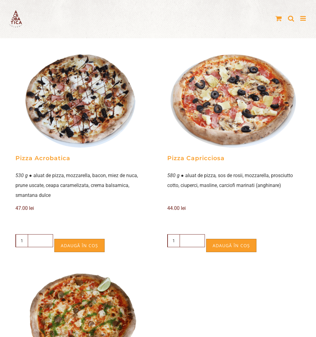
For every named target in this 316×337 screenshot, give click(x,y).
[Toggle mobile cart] (279, 18)
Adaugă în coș (79, 245)
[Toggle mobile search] (291, 18)
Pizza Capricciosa (196, 158)
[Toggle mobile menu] (303, 18)
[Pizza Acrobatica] (82, 101)
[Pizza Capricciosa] (234, 101)
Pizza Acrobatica (42, 158)
